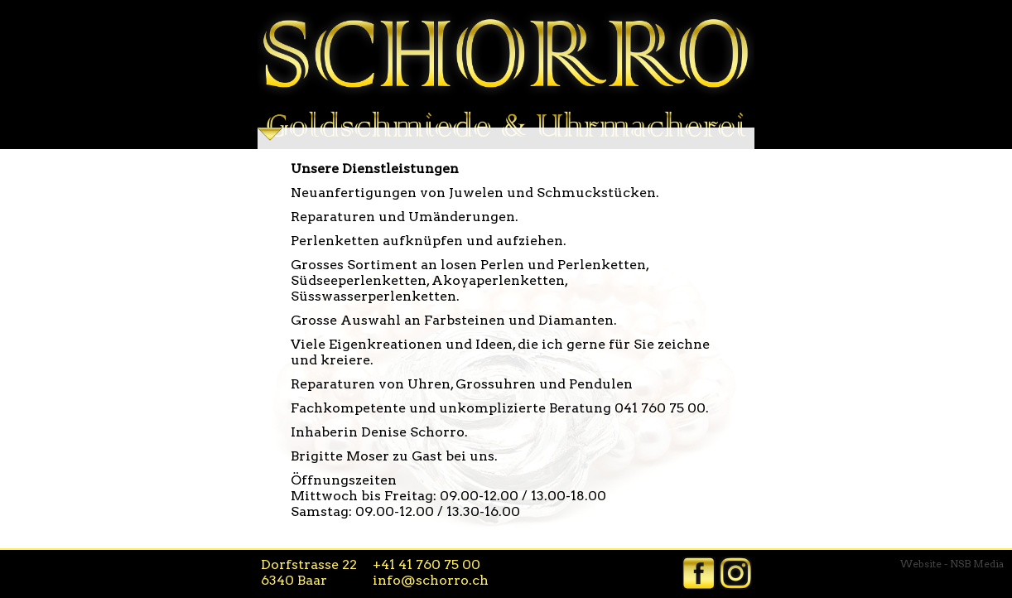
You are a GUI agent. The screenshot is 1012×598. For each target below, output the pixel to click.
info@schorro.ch (431, 580)
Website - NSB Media (952, 563)
